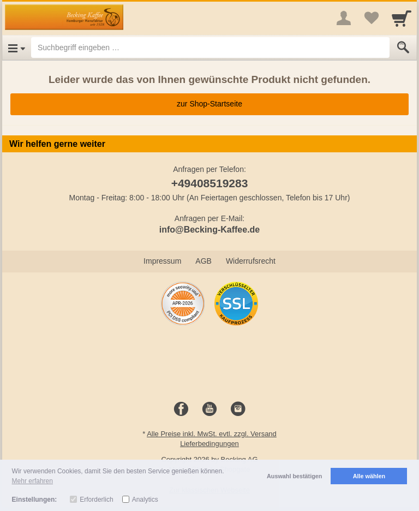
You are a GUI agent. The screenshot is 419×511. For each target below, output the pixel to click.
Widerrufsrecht (251, 261)
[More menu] (343, 18)
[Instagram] (238, 409)
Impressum (162, 261)
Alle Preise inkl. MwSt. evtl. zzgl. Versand (212, 434)
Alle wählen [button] (369, 476)
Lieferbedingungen (209, 443)
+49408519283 (209, 183)
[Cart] (401, 18)
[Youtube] (209, 409)
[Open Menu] (16, 47)
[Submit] (403, 47)
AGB (203, 261)
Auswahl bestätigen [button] (294, 476)
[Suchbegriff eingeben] (210, 47)
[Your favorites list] (371, 18)
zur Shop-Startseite (209, 103)
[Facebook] (181, 409)
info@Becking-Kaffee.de (209, 229)
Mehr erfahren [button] (32, 481)
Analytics (145, 499)
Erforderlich (96, 499)
